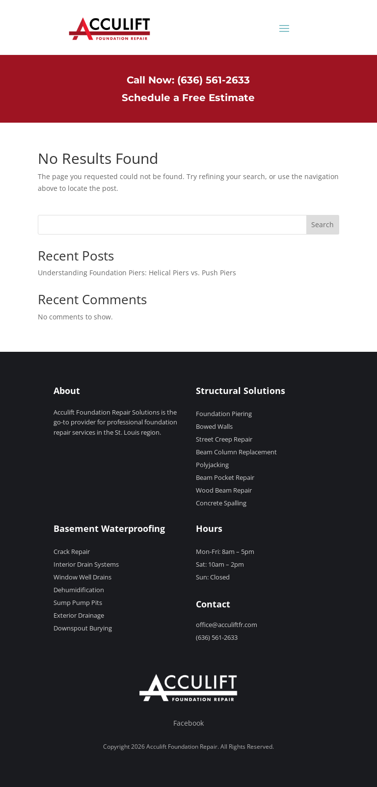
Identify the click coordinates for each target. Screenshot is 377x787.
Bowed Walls (214, 426)
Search (322, 224)
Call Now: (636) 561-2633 (188, 80)
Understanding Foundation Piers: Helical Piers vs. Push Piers (137, 272)
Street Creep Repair (224, 439)
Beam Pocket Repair (225, 477)
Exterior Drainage (79, 615)
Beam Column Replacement (236, 451)
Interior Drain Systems (86, 564)
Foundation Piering (224, 413)
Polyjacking (212, 464)
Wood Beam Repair (224, 490)
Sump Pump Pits (78, 602)
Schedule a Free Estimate (188, 98)
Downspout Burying (83, 628)
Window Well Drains (82, 577)
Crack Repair (72, 551)
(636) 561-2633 (217, 637)
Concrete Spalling (221, 502)
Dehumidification (79, 589)
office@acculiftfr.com (226, 624)
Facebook (188, 723)
